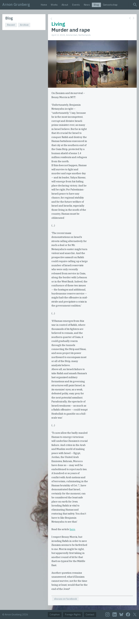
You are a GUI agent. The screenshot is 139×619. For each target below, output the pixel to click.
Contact (90, 614)
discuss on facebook (65, 598)
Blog (96, 4)
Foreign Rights (73, 614)
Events (76, 4)
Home (44, 4)
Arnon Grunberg (16, 4)
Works (54, 4)
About (65, 4)
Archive (24, 24)
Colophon (55, 614)
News (87, 4)
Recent (11, 24)
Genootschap (110, 4)
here (72, 529)
